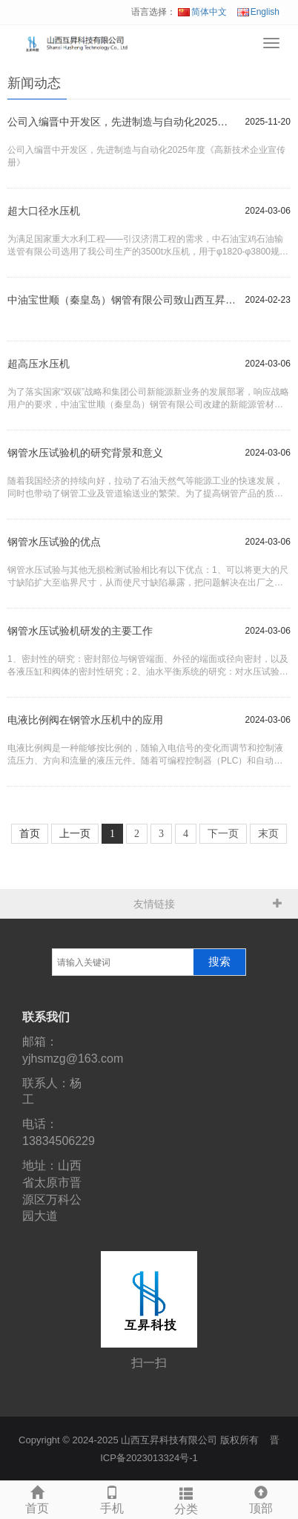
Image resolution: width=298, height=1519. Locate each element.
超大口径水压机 (43, 211)
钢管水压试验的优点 (54, 542)
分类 (186, 1498)
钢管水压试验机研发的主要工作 (80, 631)
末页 (268, 833)
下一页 (223, 833)
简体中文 (202, 12)
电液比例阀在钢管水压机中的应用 (85, 720)
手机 (112, 1498)
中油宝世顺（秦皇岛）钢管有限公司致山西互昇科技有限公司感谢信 (122, 300)
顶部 (261, 1498)
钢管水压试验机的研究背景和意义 (85, 453)
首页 (37, 1498)
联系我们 (46, 1017)
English (258, 12)
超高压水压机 (38, 364)
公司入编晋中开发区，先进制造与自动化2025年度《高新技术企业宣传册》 (122, 122)
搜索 (219, 962)
